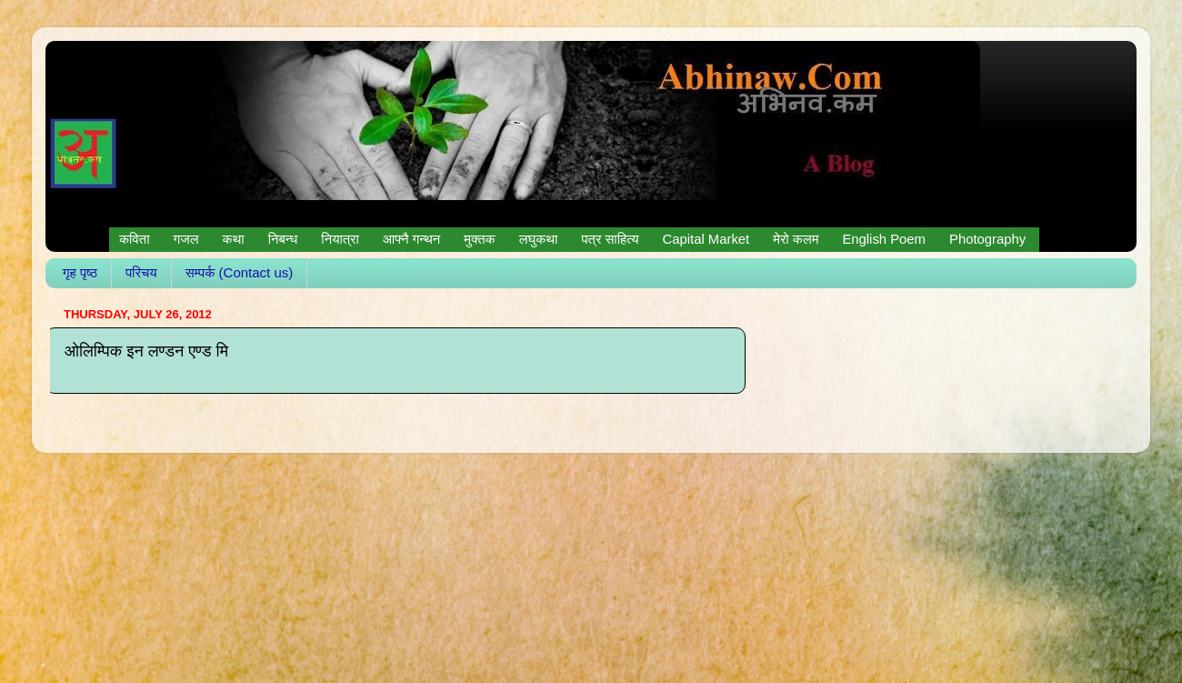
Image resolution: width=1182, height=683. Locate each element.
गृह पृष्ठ (80, 272)
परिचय (141, 272)
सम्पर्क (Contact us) (239, 272)
